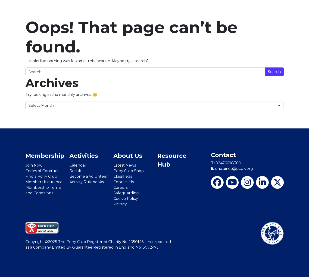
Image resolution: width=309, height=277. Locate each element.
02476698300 (226, 163)
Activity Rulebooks (86, 182)
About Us (127, 155)
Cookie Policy (125, 198)
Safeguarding (126, 193)
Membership (44, 155)
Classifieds (122, 176)
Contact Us (123, 182)
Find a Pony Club (41, 176)
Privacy (120, 204)
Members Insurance (43, 182)
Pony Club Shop (128, 171)
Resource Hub (171, 160)
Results (76, 171)
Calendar (77, 165)
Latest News (124, 165)
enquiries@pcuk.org (232, 168)
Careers (120, 187)
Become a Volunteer (88, 176)
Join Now (33, 165)
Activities (83, 155)
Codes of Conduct (42, 171)
